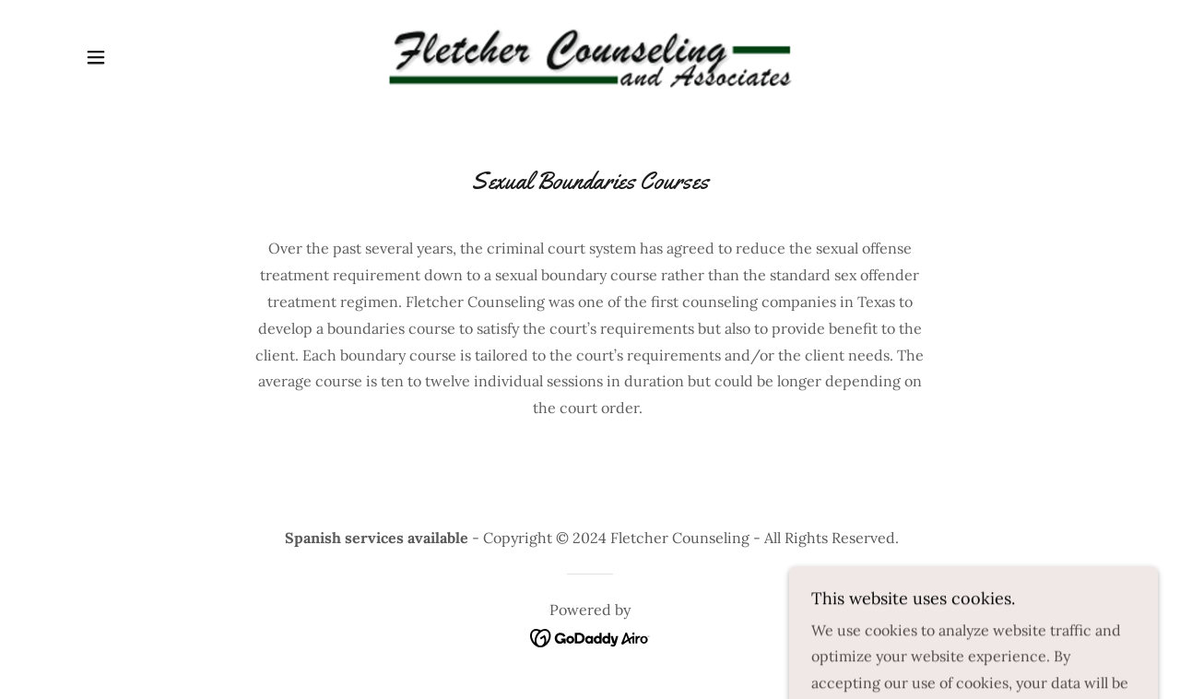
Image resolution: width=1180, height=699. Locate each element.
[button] (95, 57)
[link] (590, 55)
